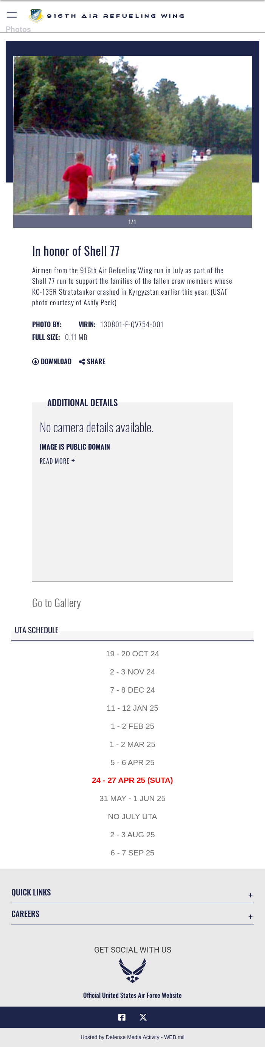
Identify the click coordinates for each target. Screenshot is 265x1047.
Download (51, 361)
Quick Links (31, 892)
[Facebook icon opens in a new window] (122, 1017)
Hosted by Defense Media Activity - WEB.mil (132, 1037)
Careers (25, 913)
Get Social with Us (132, 949)
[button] (12, 16)
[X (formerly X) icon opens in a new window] (143, 1017)
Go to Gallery (56, 602)
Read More (55, 461)
